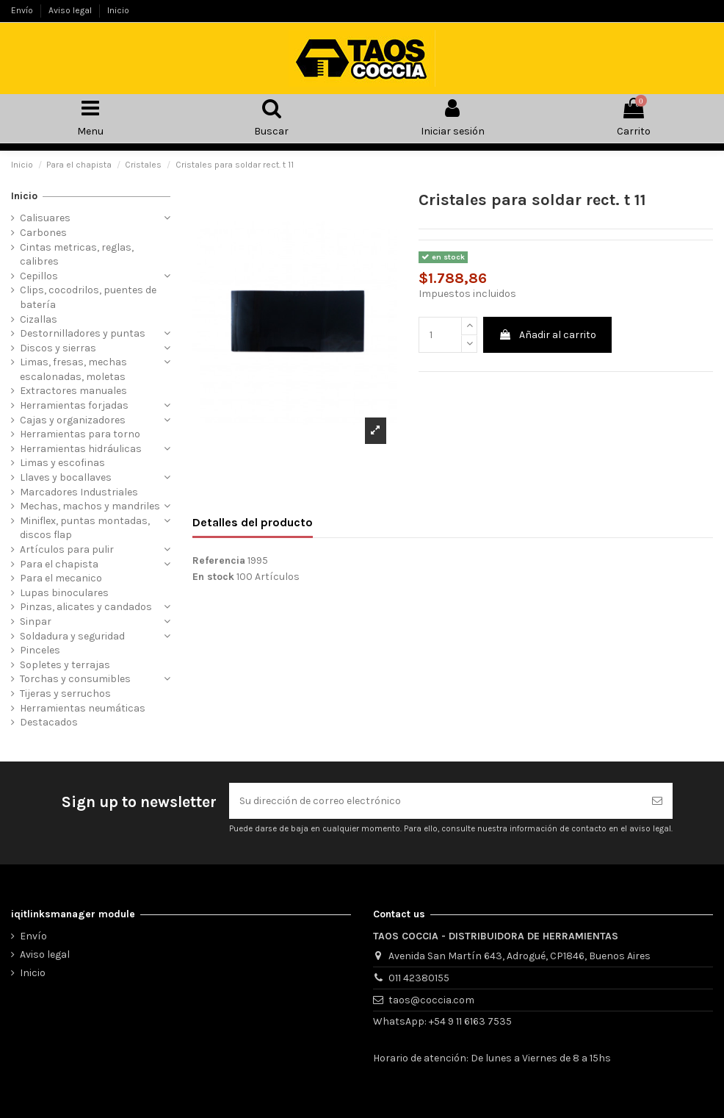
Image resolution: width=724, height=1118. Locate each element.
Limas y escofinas (62, 462)
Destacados (49, 722)
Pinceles (40, 650)
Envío (23, 10)
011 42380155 (418, 978)
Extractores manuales (73, 390)
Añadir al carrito (547, 335)
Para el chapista (59, 564)
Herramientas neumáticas (82, 708)
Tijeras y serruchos (65, 693)
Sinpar (35, 621)
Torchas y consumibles (75, 679)
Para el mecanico (61, 578)
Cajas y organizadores (73, 420)
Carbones (43, 232)
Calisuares (45, 218)
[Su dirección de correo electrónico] (435, 801)
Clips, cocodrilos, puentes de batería (88, 297)
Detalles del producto (252, 522)
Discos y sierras (58, 348)
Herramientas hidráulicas (81, 448)
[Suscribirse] (657, 801)
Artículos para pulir (67, 549)
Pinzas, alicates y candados (86, 607)
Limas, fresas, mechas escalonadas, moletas (73, 369)
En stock (213, 576)
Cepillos (39, 276)
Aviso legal (71, 10)
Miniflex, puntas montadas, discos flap (85, 528)
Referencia (218, 560)
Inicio (118, 10)
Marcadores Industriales (79, 492)
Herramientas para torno (80, 434)
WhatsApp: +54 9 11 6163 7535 (442, 1021)
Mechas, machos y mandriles (90, 506)
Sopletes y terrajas (65, 665)
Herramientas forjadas (74, 405)
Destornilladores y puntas (82, 333)
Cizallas (38, 319)
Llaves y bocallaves (66, 477)
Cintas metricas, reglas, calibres (77, 254)
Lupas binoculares (64, 593)
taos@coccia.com (431, 1000)
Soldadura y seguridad (72, 636)
